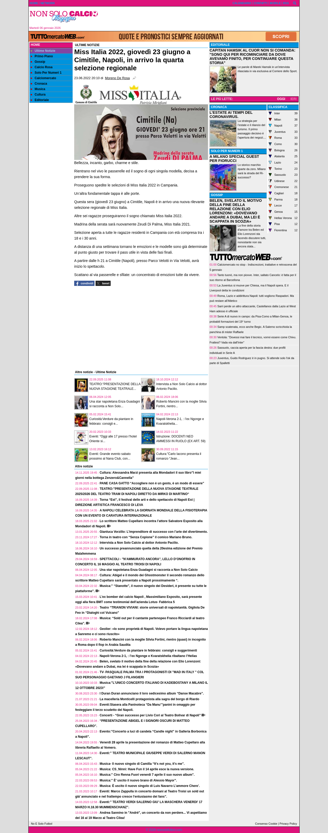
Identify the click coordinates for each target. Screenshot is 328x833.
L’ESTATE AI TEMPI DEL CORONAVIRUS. (231, 114)
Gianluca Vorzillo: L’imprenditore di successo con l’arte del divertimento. (154, 532)
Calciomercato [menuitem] (43, 78)
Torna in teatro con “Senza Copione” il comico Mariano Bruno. (146, 537)
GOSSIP (217, 195)
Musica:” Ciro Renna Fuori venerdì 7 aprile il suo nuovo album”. (147, 774)
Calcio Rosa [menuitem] (42, 67)
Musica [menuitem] (38, 89)
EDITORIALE (220, 45)
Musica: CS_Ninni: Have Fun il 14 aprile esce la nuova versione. (147, 769)
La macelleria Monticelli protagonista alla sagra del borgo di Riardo (149, 699)
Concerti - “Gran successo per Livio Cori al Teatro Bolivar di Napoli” (150, 715)
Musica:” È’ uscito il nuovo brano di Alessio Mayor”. (138, 780)
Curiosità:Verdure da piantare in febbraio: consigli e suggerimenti (148, 650)
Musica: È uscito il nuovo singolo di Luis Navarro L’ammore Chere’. (150, 786)
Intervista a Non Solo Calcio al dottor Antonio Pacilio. (139, 542)
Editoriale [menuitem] (40, 100)
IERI (294, 99)
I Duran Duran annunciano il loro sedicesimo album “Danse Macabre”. (152, 693)
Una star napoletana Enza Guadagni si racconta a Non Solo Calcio (149, 570)
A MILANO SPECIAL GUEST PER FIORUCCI (234, 158)
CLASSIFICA (278, 107)
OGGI (281, 99)
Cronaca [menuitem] (39, 83)
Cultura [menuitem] (38, 94)
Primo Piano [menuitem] (42, 56)
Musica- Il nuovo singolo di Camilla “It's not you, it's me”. (142, 764)
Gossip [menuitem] (38, 62)
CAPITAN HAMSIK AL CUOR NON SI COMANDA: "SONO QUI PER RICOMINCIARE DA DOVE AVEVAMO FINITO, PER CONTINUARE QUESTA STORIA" (252, 56)
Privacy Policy (288, 823)
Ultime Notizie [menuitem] (43, 51)
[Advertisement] (200, 18)
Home (35, 45)
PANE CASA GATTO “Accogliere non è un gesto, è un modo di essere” (152, 483)
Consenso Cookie (266, 823)
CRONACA (219, 107)
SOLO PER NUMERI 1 (227, 151)
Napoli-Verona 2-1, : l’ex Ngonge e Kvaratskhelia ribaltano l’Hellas (148, 656)
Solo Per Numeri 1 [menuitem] (46, 72)
